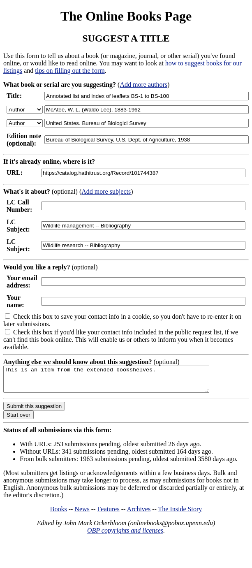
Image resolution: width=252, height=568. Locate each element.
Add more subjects (106, 191)
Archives (138, 513)
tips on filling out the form (69, 70)
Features (108, 513)
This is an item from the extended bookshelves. (118, 382)
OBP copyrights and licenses (125, 535)
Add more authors (143, 84)
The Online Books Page (126, 16)
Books (58, 513)
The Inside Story (180, 513)
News (81, 513)
